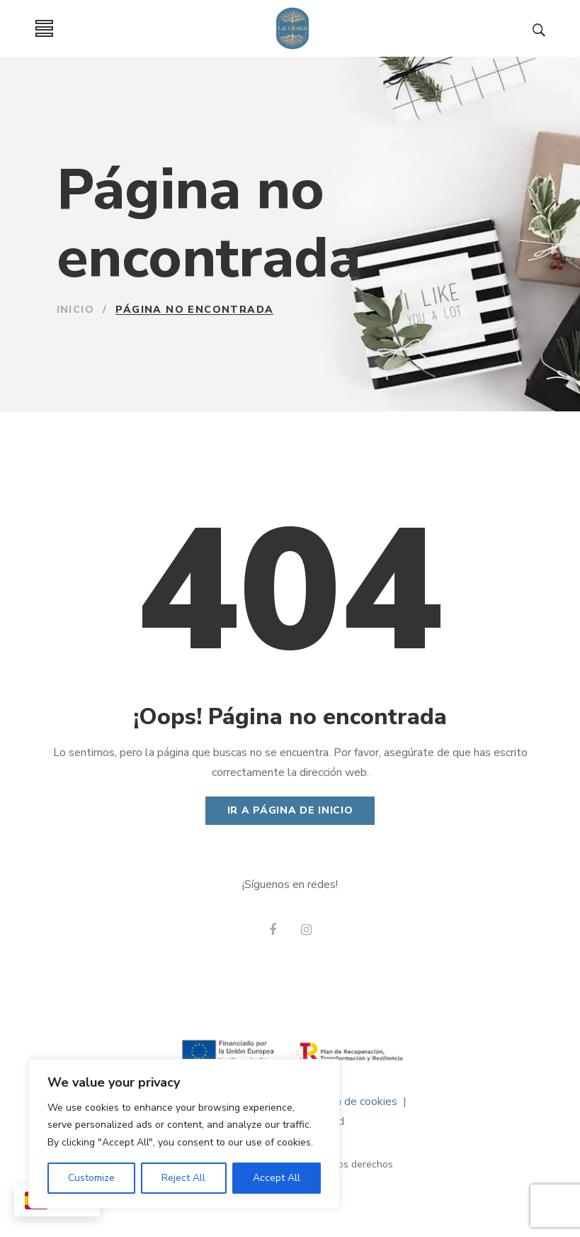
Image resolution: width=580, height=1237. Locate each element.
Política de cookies (350, 1101)
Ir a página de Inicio (290, 810)
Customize (91, 1178)
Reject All (183, 1178)
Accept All (276, 1178)
